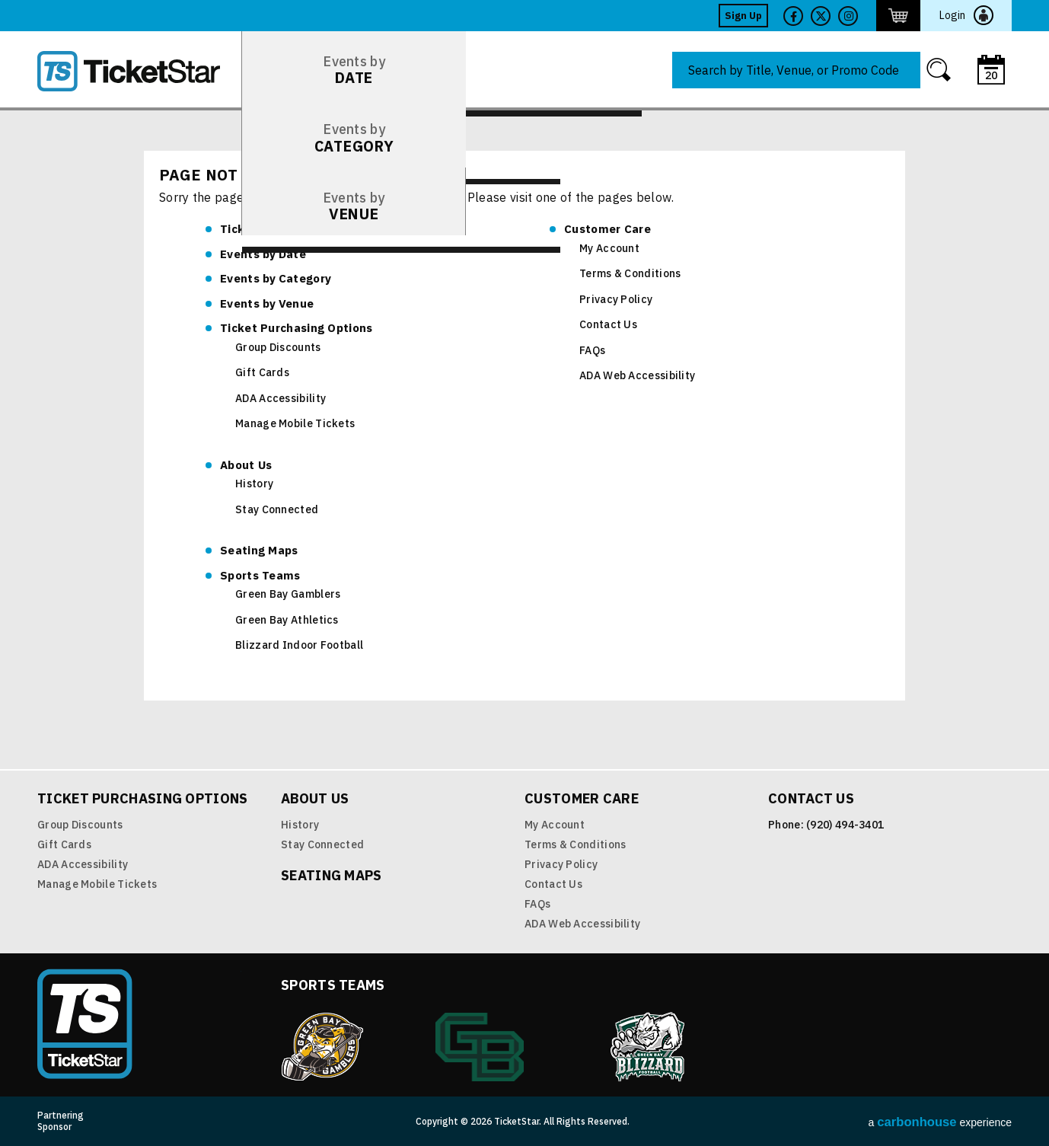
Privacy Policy (615, 299)
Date (263, 254)
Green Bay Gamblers (287, 594)
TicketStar (139, 71)
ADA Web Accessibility (637, 375)
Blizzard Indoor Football (299, 645)
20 (991, 75)
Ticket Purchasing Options (296, 328)
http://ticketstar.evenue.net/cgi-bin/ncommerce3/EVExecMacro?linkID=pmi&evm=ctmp (898, 15)
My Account (609, 248)
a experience (940, 1122)
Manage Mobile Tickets (295, 423)
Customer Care (607, 229)
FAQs (592, 350)
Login (952, 15)
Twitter (821, 16)
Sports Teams (260, 575)
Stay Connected (276, 509)
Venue (267, 303)
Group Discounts (278, 347)
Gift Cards (262, 372)
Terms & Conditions (630, 273)
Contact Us (608, 324)
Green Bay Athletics (287, 620)
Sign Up (743, 15)
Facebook (793, 16)
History (254, 483)
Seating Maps (259, 550)
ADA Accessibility (280, 398)
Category (275, 278)
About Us (246, 465)
